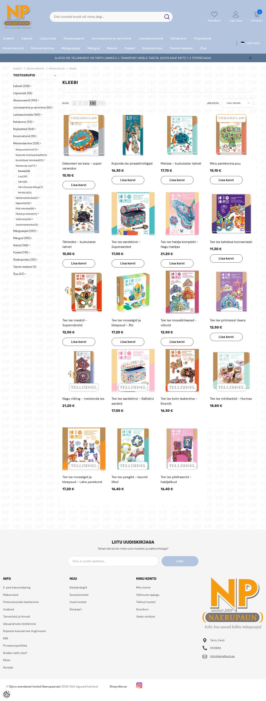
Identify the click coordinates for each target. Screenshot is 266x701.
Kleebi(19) (24, 171)
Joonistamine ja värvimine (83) (32, 107)
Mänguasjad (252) (24, 231)
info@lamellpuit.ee (222, 656)
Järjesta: (213, 103)
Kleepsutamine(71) (26, 149)
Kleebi (73, 68)
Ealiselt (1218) (21, 86)
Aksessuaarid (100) (25, 100)
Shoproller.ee (118, 686)
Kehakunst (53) (22, 122)
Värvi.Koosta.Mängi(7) (30, 187)
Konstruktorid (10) (24, 136)
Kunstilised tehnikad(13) (29, 160)
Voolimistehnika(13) (27, 224)
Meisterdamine (35, 68)
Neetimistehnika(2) (27, 198)
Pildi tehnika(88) (25, 208)
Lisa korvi (78, 185)
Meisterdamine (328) (26, 143)
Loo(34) (22, 176)
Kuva (65, 103)
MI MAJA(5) (25, 192)
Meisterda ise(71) (25, 165)
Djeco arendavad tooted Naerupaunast (35, 686)
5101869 (215, 648)
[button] (74, 103)
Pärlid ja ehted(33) (26, 214)
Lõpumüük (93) (22, 93)
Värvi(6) (22, 181)
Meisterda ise (57, 68)
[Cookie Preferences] (6, 694)
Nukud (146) (20, 245)
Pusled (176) (20, 252)
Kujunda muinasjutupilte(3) (31, 155)
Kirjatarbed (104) (23, 129)
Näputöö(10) (23, 203)
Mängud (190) (22, 238)
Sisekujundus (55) (24, 259)
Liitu (179, 561)
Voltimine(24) (24, 219)
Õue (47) (18, 274)
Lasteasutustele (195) (26, 114)
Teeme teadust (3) (24, 267)
